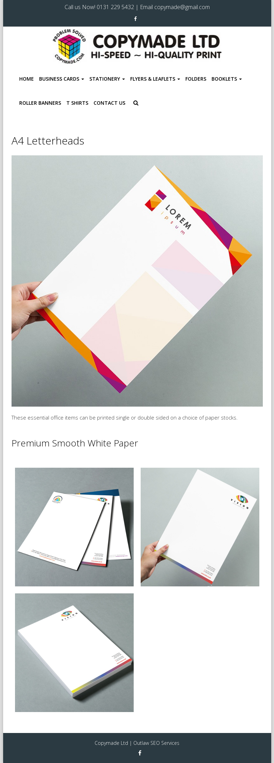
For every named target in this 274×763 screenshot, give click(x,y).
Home (26, 78)
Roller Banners (40, 102)
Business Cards (61, 78)
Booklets (227, 78)
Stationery (107, 78)
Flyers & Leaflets (155, 78)
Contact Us (109, 102)
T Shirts (77, 102)
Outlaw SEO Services (156, 743)
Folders (195, 78)
